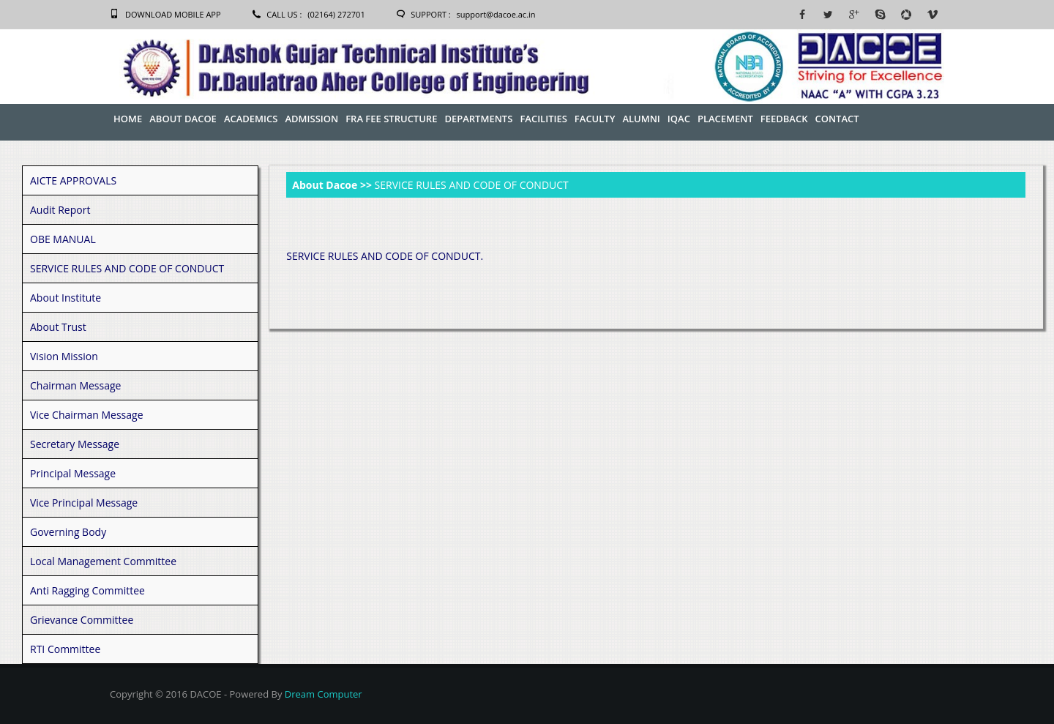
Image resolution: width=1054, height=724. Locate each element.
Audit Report (60, 210)
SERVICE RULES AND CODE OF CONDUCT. (384, 256)
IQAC (679, 118)
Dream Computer (323, 694)
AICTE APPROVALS (73, 180)
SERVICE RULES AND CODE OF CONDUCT (127, 268)
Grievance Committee (81, 620)
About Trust (58, 327)
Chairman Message (75, 385)
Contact (837, 118)
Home (127, 118)
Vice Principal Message (84, 503)
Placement (725, 118)
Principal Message (73, 473)
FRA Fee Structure (391, 118)
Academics (251, 118)
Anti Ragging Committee (87, 590)
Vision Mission (64, 356)
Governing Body (68, 532)
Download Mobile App (173, 14)
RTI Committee (65, 649)
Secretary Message (74, 444)
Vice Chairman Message (86, 415)
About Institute (65, 298)
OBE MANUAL (63, 239)
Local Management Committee (103, 561)
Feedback (784, 118)
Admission (311, 118)
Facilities (543, 118)
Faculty (595, 118)
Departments (478, 118)
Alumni (640, 118)
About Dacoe (183, 118)
